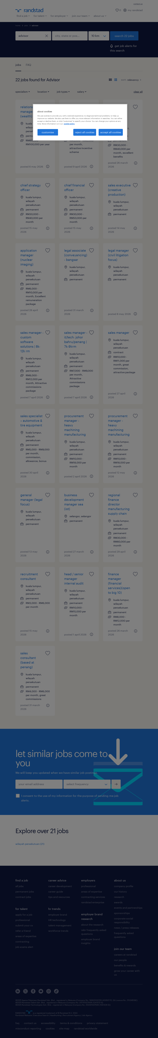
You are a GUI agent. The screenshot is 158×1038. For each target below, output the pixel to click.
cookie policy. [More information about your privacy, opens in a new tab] (69, 124)
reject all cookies (84, 132)
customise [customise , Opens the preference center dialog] (48, 132)
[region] (80, 122)
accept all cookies (110, 132)
